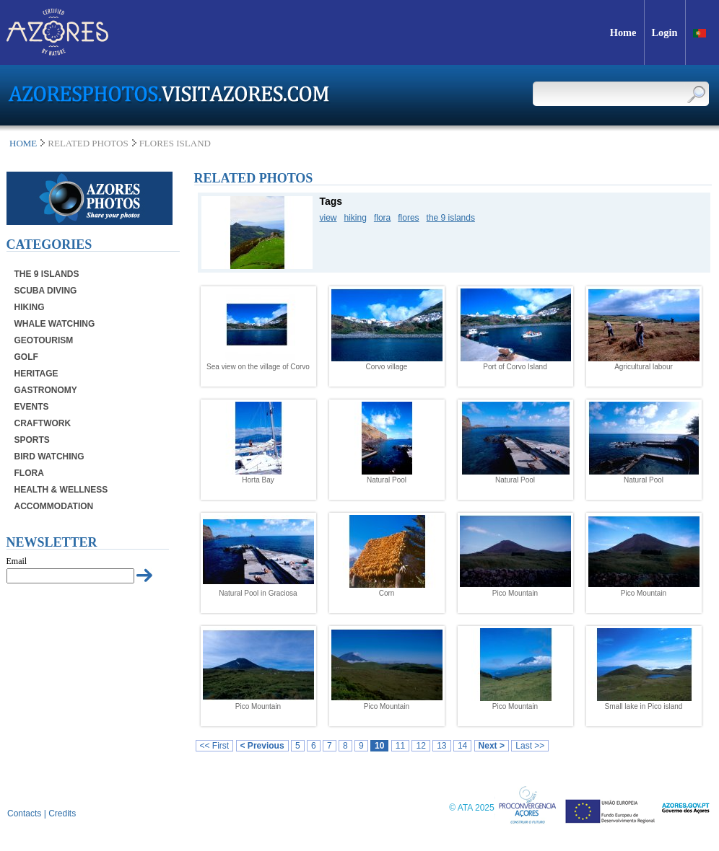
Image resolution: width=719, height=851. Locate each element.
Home (23, 143)
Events (31, 407)
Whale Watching (54, 324)
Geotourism (44, 340)
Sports (32, 440)
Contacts (24, 813)
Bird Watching (49, 456)
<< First (215, 746)
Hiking (29, 307)
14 (462, 746)
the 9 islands (451, 218)
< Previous (262, 746)
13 (441, 746)
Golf (26, 357)
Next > (492, 746)
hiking (355, 218)
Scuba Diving (45, 291)
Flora (29, 473)
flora (382, 218)
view (328, 218)
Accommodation (54, 506)
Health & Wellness (61, 490)
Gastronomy (45, 390)
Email (16, 561)
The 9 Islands (46, 274)
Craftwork (42, 423)
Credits (62, 813)
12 (420, 746)
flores (408, 218)
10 (379, 746)
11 (400, 746)
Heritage (36, 374)
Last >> (529, 746)
